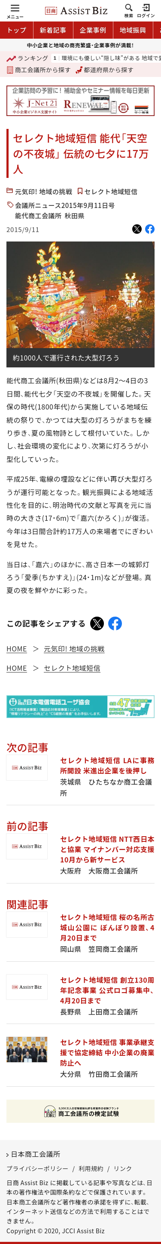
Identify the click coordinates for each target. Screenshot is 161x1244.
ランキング (27, 59)
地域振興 (133, 29)
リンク (122, 1168)
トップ (16, 29)
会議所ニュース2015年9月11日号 (65, 205)
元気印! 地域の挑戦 (44, 191)
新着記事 (53, 29)
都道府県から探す (105, 69)
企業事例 (93, 29)
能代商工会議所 (38, 215)
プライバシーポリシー (37, 1168)
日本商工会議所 (36, 1154)
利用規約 (91, 1168)
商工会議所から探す (38, 69)
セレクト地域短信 (111, 191)
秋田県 (75, 215)
